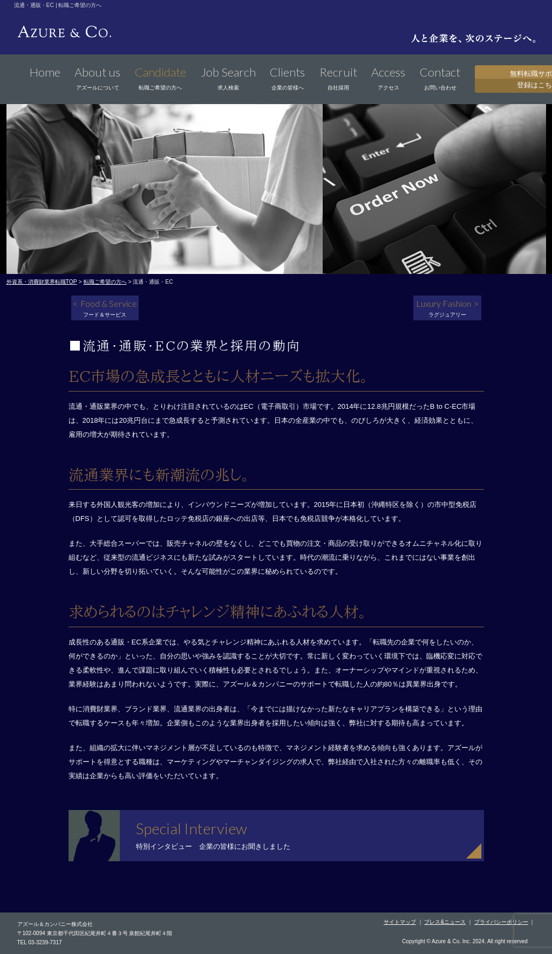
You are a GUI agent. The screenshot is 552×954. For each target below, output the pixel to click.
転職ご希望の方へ (105, 282)
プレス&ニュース (445, 922)
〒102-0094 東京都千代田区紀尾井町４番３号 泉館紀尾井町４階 (95, 933)
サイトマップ (400, 922)
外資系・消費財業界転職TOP (41, 282)
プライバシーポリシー (501, 922)
